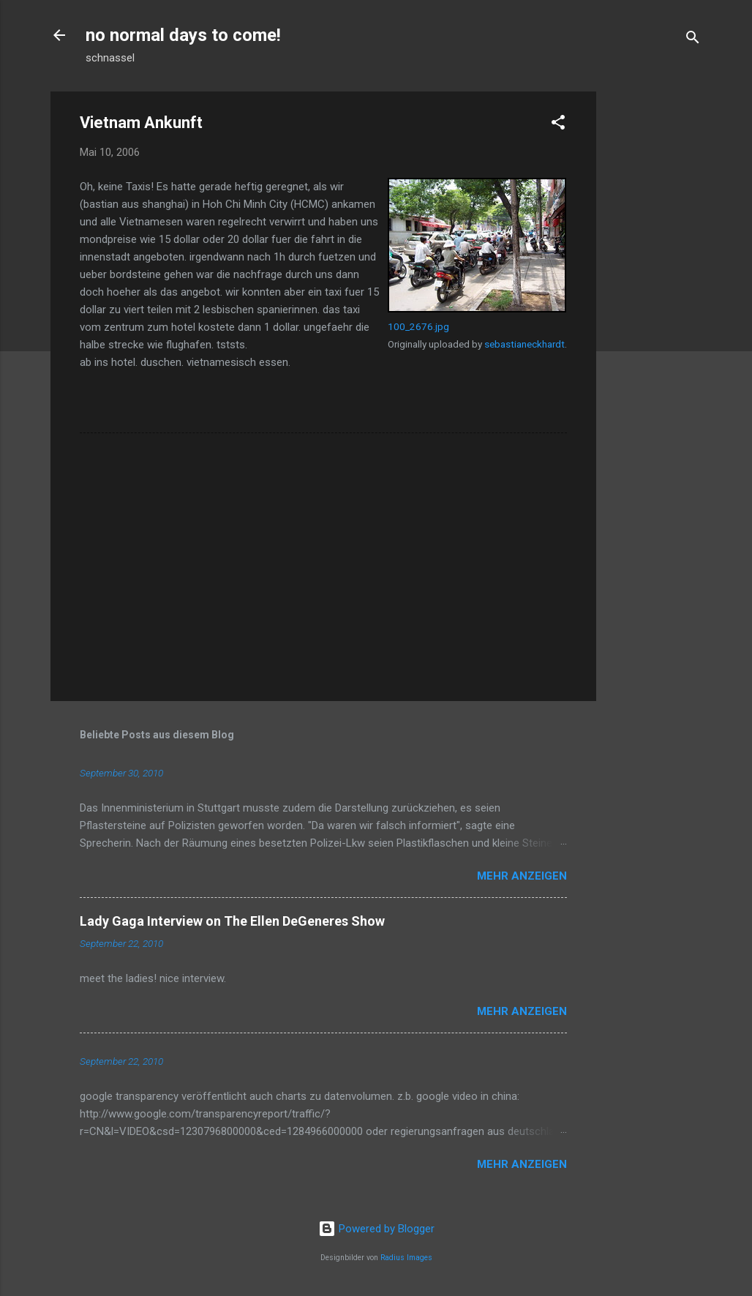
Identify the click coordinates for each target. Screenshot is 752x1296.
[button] (558, 124)
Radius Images (406, 1257)
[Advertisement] (655, 311)
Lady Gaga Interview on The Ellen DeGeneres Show (232, 921)
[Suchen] (693, 40)
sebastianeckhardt (524, 344)
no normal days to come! (183, 35)
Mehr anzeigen (522, 876)
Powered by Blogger (376, 1228)
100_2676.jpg (418, 326)
